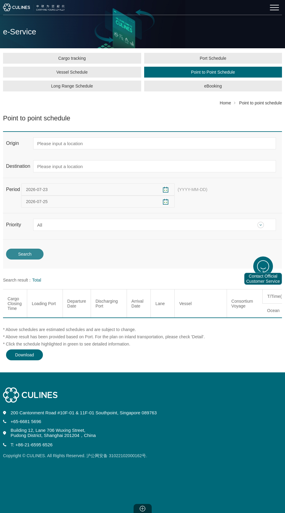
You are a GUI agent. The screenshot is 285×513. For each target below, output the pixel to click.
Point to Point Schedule (213, 72)
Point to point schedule (260, 102)
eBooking (213, 86)
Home (225, 102)
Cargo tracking (72, 58)
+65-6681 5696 (26, 421)
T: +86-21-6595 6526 (32, 444)
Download (24, 354)
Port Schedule (213, 58)
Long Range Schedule (72, 86)
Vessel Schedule (72, 72)
